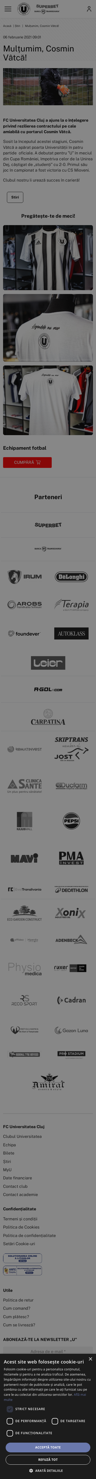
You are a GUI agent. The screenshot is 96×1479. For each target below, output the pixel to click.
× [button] (90, 1359)
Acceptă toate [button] (48, 1447)
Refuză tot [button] (48, 1459)
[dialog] (48, 1416)
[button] (48, 1470)
